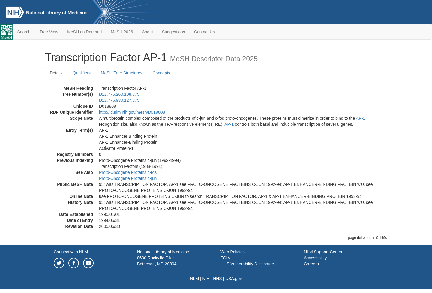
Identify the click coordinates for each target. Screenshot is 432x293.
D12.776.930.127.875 (119, 100)
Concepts (161, 73)
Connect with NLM (71, 251)
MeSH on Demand (84, 31)
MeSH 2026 (122, 31)
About (147, 31)
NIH (206, 278)
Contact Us (204, 31)
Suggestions (173, 31)
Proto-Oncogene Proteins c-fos (128, 172)
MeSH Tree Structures (121, 73)
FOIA (225, 257)
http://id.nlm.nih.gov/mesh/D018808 (132, 112)
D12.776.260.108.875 (119, 94)
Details (56, 73)
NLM (194, 278)
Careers (311, 263)
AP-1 (360, 118)
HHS (217, 278)
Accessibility (315, 257)
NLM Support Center (323, 251)
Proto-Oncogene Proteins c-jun (128, 178)
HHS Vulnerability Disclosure (247, 263)
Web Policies (232, 251)
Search (24, 31)
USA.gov (233, 278)
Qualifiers (82, 73)
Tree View (49, 31)
